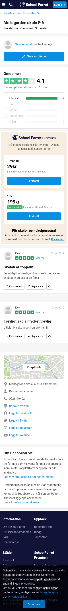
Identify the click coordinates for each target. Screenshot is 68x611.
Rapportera (37, 286)
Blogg (38, 532)
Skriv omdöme (34, 56)
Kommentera (15, 286)
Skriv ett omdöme (26, 44)
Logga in (59, 5)
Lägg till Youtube (19, 435)
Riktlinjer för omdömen (17, 532)
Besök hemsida (19, 406)
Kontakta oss (11, 542)
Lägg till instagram (20, 428)
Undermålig (16, 116)
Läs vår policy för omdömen (21, 502)
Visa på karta (34, 367)
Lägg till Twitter (18, 420)
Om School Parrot (14, 527)
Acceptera (34, 604)
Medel (13, 110)
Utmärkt (14, 98)
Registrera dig (43, 527)
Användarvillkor (17, 597)
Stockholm (9, 560)
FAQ (5, 537)
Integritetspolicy (50, 592)
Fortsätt (34, 181)
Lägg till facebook (20, 413)
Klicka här (57, 239)
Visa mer (41, 258)
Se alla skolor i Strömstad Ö (21, 13)
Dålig (12, 122)
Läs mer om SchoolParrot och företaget (29, 477)
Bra (11, 104)
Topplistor (40, 537)
